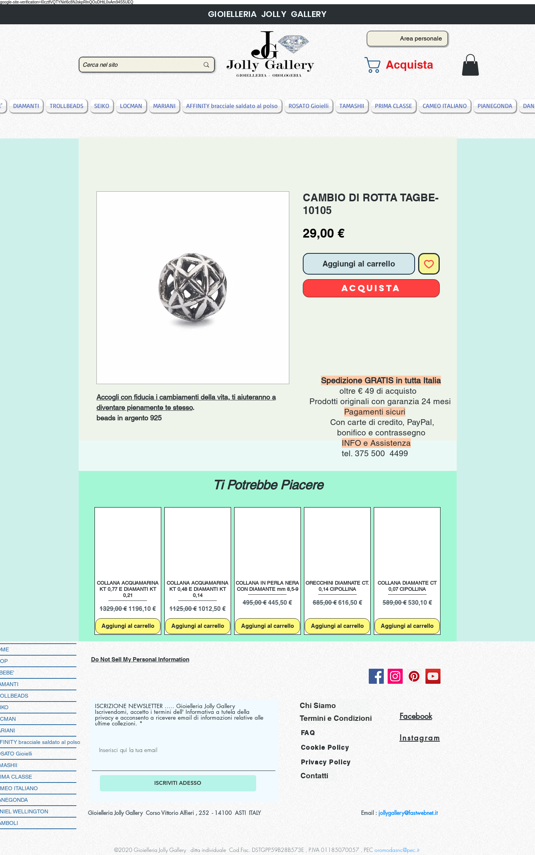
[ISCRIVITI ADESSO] (178, 783)
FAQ (308, 733)
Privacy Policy (326, 762)
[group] (268, 571)
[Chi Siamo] (335, 705)
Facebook (416, 716)
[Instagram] (395, 676)
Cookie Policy (325, 747)
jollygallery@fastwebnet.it (407, 812)
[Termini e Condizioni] (336, 718)
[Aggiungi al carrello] (127, 626)
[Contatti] (318, 775)
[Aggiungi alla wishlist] (429, 264)
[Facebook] (376, 676)
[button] (405, 65)
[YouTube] (432, 676)
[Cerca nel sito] (135, 64)
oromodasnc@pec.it (397, 849)
